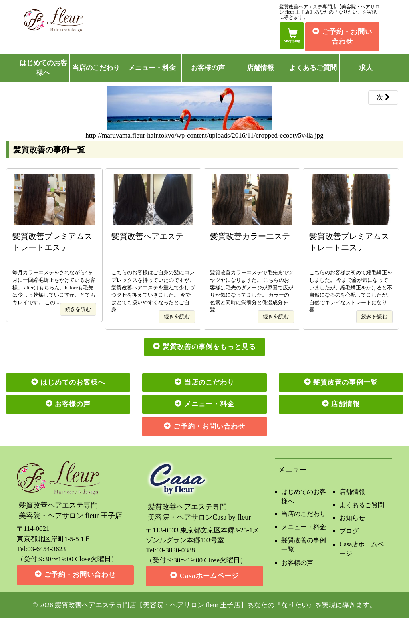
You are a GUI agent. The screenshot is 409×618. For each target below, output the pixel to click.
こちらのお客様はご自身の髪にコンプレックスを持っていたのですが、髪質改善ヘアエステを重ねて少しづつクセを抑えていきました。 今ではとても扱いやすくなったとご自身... (153, 272)
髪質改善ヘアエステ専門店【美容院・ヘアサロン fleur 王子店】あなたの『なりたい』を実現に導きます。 (216, 605)
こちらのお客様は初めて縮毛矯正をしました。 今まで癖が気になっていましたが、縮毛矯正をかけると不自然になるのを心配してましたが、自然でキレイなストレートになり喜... (351, 272)
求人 (366, 68)
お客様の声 (208, 68)
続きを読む (78, 309)
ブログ (349, 531)
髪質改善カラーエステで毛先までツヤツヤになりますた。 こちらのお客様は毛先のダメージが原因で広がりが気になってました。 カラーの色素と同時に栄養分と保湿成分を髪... (252, 272)
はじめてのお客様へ (43, 67)
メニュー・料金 (152, 68)
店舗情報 (260, 68)
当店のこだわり (96, 68)
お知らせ (352, 517)
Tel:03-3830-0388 (170, 550)
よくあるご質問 (313, 68)
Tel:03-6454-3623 (41, 549)
